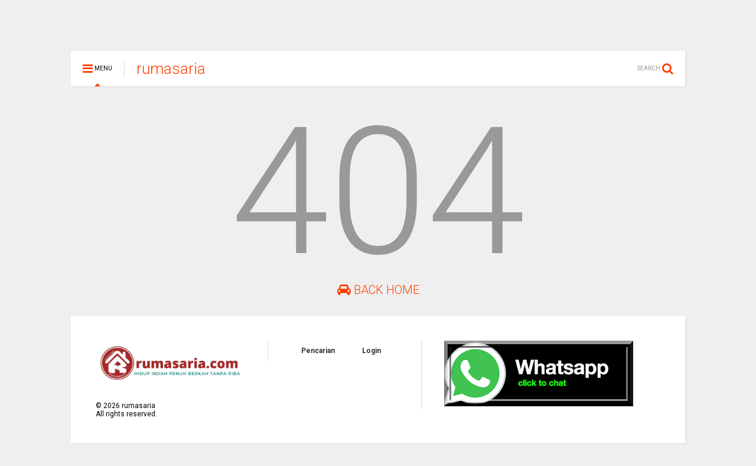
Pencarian (318, 356)
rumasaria (171, 74)
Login (371, 356)
